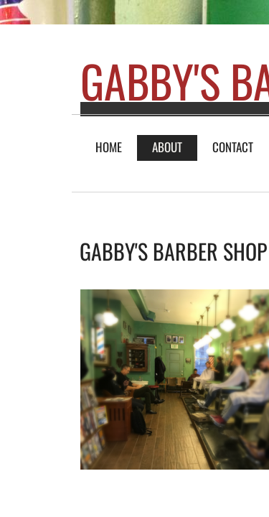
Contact (232, 147)
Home (108, 147)
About (167, 147)
